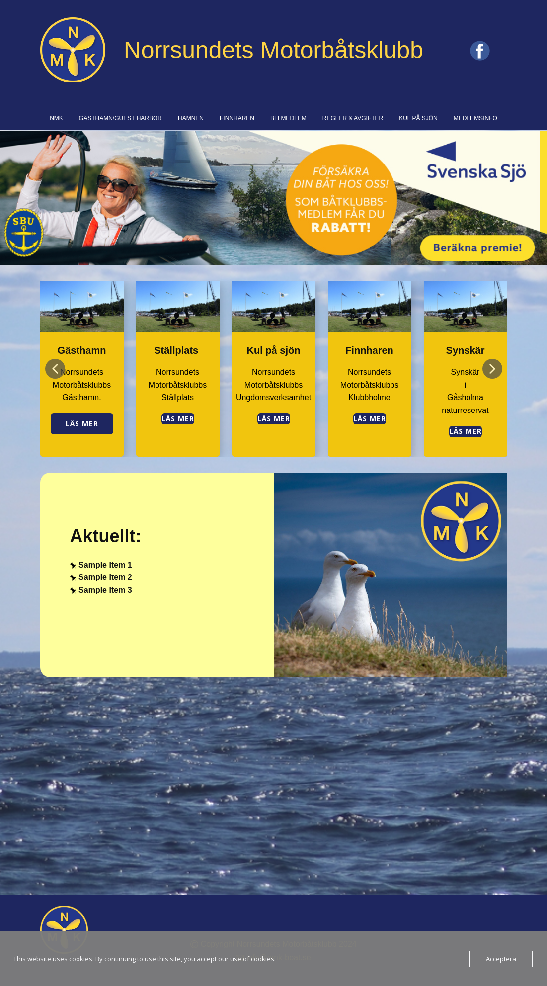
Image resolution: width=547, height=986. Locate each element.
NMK (56, 118)
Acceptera (501, 958)
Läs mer (82, 423)
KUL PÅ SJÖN (418, 118)
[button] (55, 369)
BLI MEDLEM (288, 118)
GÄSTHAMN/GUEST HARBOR (120, 118)
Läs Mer (465, 431)
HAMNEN (191, 118)
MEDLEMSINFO (475, 118)
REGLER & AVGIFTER (352, 118)
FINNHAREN (237, 118)
